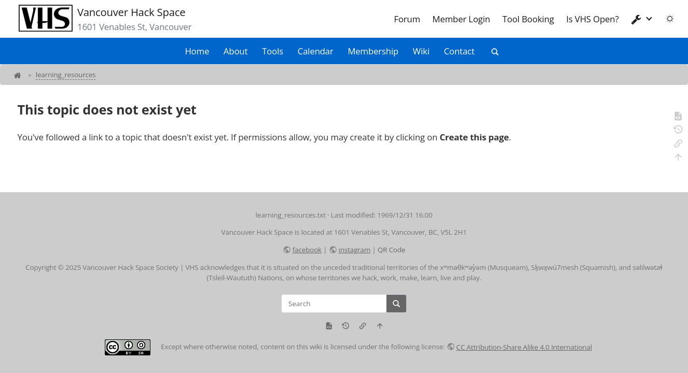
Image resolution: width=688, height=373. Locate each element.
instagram (354, 249)
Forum (407, 19)
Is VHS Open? (592, 19)
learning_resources (66, 74)
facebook (307, 249)
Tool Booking (528, 19)
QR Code (391, 249)
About (235, 51)
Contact (459, 51)
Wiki (421, 51)
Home (197, 51)
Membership (373, 51)
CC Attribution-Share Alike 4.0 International (524, 347)
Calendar (316, 51)
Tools (272, 51)
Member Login (461, 19)
